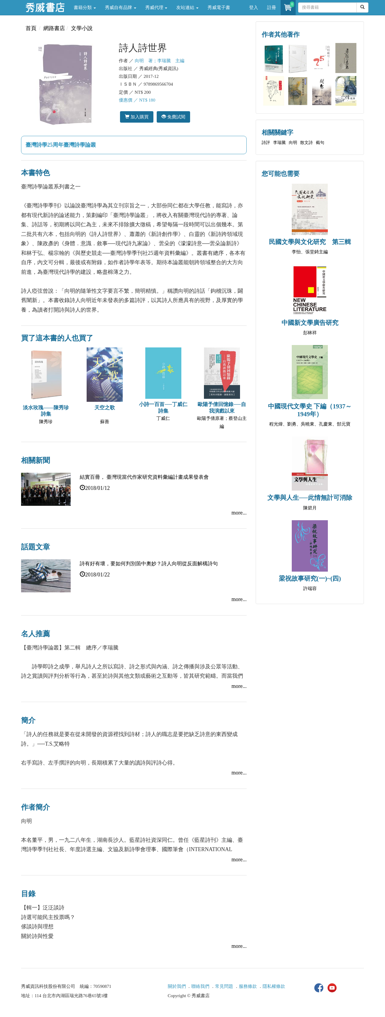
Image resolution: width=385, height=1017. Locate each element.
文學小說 (82, 28)
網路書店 (54, 28)
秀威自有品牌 (120, 7)
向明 (293, 142)
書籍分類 (85, 7)
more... (239, 513)
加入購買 (137, 116)
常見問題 (224, 986)
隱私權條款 (274, 986)
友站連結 (187, 7)
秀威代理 (156, 7)
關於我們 (177, 986)
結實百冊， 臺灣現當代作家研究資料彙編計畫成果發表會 (144, 477)
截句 (320, 142)
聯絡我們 (200, 986)
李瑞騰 (279, 142)
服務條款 (248, 986)
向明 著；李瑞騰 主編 (159, 60)
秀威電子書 (219, 7)
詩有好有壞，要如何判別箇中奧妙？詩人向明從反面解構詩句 (149, 564)
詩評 (266, 142)
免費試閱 (173, 116)
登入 (253, 7)
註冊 (271, 7)
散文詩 (306, 142)
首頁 (31, 28)
